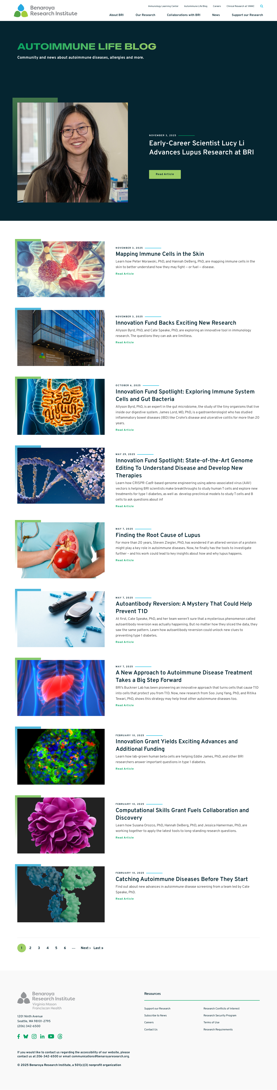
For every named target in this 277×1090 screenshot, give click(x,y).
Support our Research (247, 15)
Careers (217, 6)
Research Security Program (220, 1016)
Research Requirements (218, 1029)
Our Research (146, 15)
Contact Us (151, 1029)
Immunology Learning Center (162, 6)
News (216, 15)
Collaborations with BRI (184, 15)
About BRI (118, 15)
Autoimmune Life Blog (195, 6)
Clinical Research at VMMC (240, 6)
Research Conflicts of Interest (221, 1008)
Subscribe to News (155, 1016)
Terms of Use (211, 1022)
